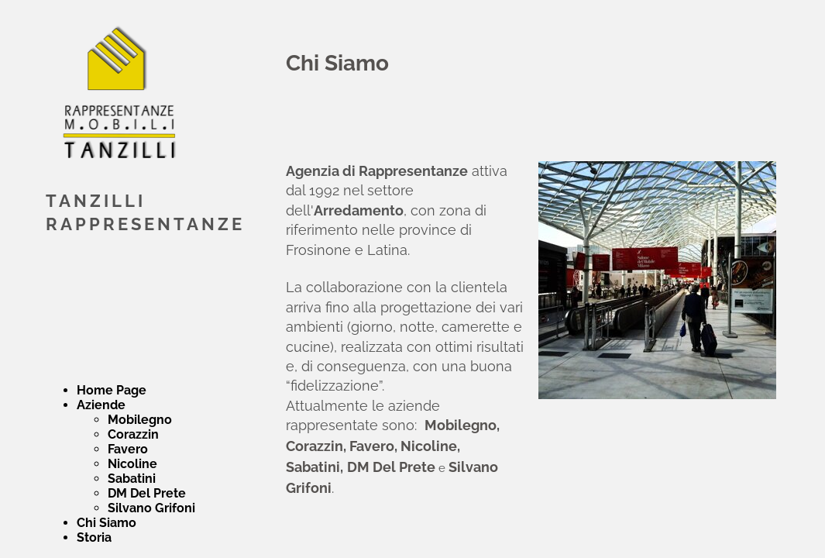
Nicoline (132, 463)
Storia (94, 537)
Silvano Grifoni (151, 508)
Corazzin (133, 434)
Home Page (111, 390)
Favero (128, 449)
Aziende (101, 405)
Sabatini (132, 478)
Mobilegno (140, 419)
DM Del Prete (147, 493)
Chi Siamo (106, 522)
